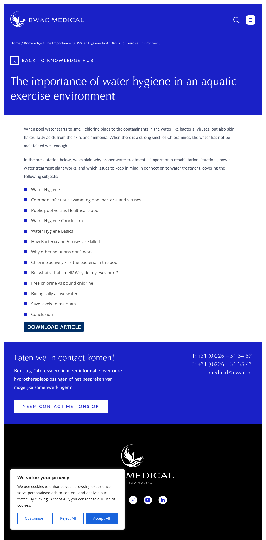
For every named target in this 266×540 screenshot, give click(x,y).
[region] (67, 499)
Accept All (101, 518)
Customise (34, 518)
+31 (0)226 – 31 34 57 (224, 356)
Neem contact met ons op (61, 407)
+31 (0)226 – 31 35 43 (224, 365)
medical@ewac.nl (230, 373)
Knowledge (33, 43)
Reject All (68, 518)
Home (15, 43)
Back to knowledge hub (52, 60)
